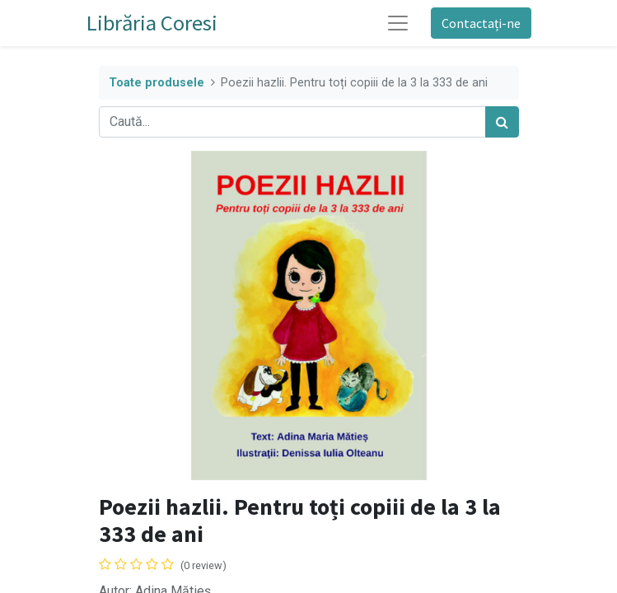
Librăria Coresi (151, 22)
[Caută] (502, 122)
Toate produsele (156, 83)
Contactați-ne (481, 23)
